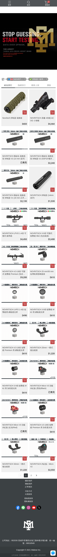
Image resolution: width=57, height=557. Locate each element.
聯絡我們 (28, 484)
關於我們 (28, 481)
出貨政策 (28, 494)
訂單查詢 (28, 487)
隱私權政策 (28, 501)
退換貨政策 (28, 498)
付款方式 (28, 491)
